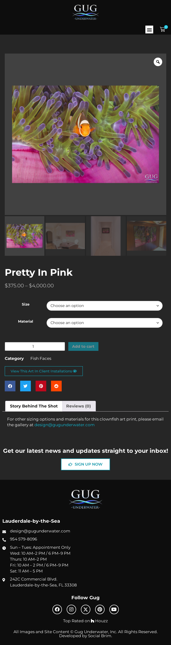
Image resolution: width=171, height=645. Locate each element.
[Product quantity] (35, 346)
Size (25, 304)
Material (25, 321)
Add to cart (84, 346)
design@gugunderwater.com (64, 424)
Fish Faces (40, 358)
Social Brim (99, 635)
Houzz (99, 620)
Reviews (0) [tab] (78, 406)
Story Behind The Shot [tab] (34, 406)
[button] (149, 29)
